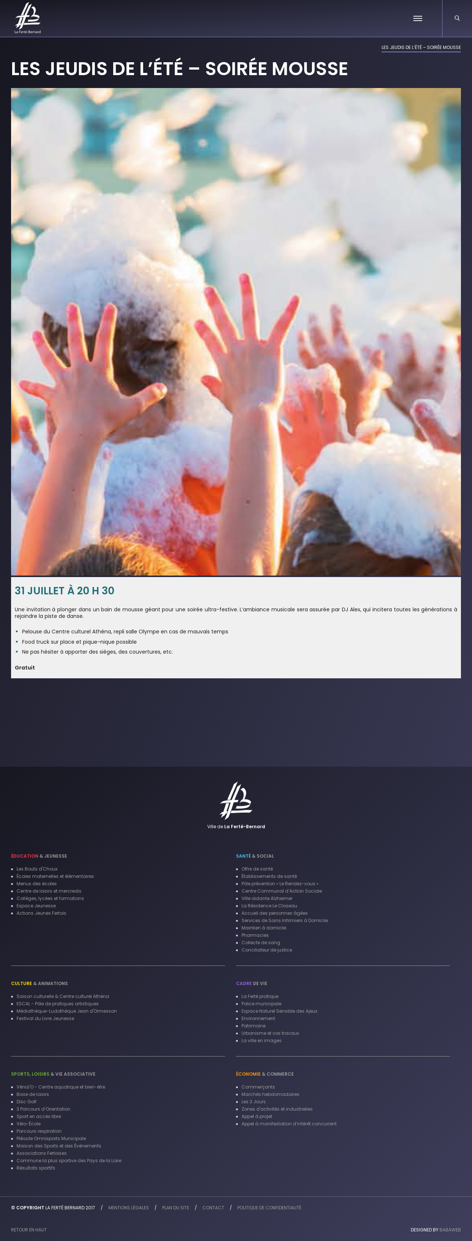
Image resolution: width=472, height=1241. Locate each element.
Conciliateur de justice (267, 950)
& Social (255, 856)
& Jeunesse (39, 856)
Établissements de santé (269, 876)
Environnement (258, 1018)
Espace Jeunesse (36, 906)
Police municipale (261, 1004)
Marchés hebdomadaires (270, 1094)
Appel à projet (257, 1116)
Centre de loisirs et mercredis (49, 891)
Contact (213, 1208)
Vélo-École (29, 1124)
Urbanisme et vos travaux (270, 1033)
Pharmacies (255, 935)
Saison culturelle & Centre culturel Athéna (63, 996)
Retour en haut (29, 1230)
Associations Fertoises (42, 1153)
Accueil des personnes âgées (275, 913)
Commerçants (258, 1087)
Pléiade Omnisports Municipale (51, 1138)
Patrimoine (254, 1026)
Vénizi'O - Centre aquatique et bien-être (61, 1087)
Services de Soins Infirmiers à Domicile (285, 920)
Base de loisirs (33, 1094)
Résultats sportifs (36, 1168)
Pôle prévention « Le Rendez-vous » (280, 883)
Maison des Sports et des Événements (59, 1146)
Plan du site (175, 1208)
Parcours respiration (39, 1131)
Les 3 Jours (254, 1101)
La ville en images (262, 1040)
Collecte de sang (261, 942)
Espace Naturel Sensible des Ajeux (279, 1011)
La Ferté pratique (260, 996)
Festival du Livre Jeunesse (45, 1018)
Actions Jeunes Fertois (41, 913)
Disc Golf (27, 1101)
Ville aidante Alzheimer (267, 898)
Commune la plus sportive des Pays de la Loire (69, 1160)
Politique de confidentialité (269, 1208)
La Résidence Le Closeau (269, 906)
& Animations (39, 983)
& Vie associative (53, 1074)
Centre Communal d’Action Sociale (282, 891)
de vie (251, 983)
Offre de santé (257, 869)
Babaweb (450, 1230)
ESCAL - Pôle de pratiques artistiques (58, 1004)
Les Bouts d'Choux (37, 869)
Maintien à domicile (264, 928)
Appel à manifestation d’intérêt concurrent (289, 1124)
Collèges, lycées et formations (50, 898)
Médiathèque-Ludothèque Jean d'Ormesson (67, 1011)
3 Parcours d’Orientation (43, 1109)
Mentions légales (128, 1208)
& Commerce (265, 1074)
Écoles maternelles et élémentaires (55, 876)
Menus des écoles (37, 883)
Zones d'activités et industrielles (277, 1109)
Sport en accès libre (39, 1116)
